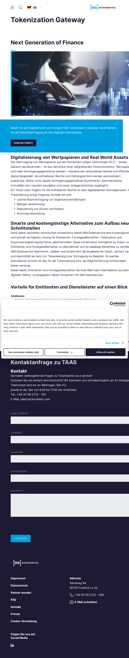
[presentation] (34, 526)
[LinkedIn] (12, 646)
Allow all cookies (105, 352)
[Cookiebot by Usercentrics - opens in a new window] (112, 304)
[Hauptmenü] (12, 7)
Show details (112, 343)
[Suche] (20, 8)
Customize (64, 352)
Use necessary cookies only (23, 352)
